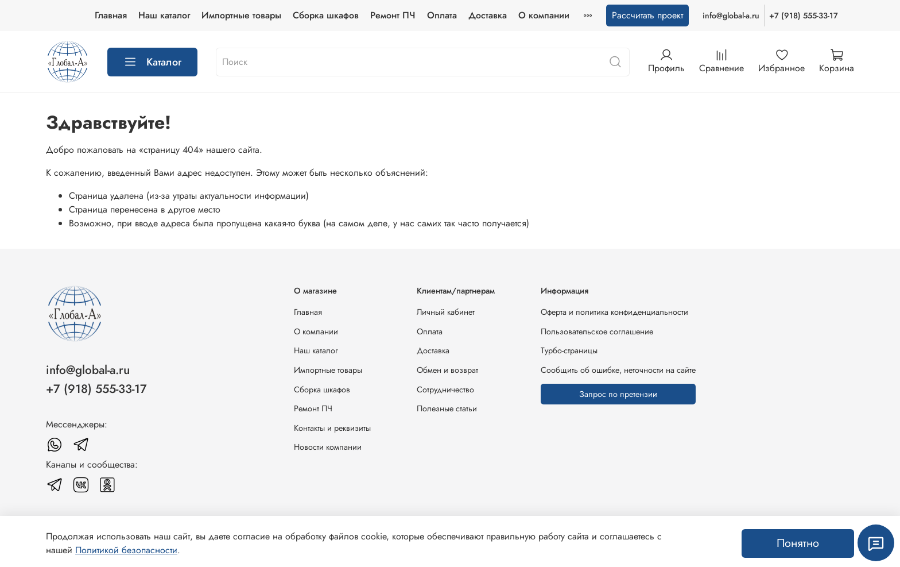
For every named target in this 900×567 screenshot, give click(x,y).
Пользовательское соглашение (597, 331)
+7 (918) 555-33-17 (803, 15)
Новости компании (328, 447)
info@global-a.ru (731, 15)
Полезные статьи (447, 408)
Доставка (487, 15)
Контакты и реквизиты (332, 428)
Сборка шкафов (326, 15)
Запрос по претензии (618, 394)
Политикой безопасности (126, 550)
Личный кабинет (446, 312)
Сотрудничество (445, 389)
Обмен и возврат (447, 370)
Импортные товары (241, 15)
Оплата (442, 15)
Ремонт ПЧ (393, 15)
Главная (111, 15)
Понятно (798, 543)
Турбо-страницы (569, 350)
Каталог (152, 62)
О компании (543, 15)
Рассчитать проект (647, 15)
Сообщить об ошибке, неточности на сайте (618, 370)
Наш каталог (164, 15)
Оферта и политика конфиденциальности (614, 312)
